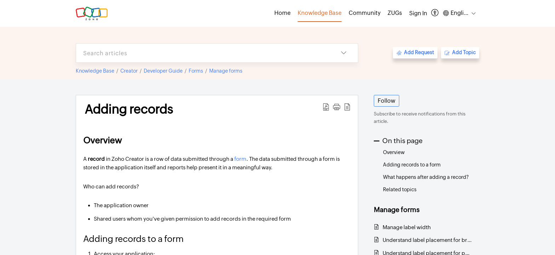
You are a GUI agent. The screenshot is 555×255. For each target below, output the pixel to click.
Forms (196, 71)
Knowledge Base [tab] (320, 13)
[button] (435, 13)
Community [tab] (365, 13)
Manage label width (407, 227)
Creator (129, 71)
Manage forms (225, 71)
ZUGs (395, 13)
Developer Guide (163, 71)
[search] (203, 53)
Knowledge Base (95, 71)
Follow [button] (386, 100)
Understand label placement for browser (427, 240)
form (240, 159)
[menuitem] (418, 13)
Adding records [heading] (129, 109)
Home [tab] (282, 13)
